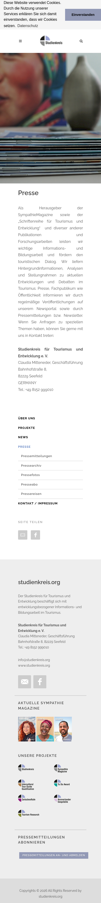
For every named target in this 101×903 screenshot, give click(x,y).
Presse (24, 446)
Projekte (26, 427)
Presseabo (29, 484)
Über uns (26, 418)
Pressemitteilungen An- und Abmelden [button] (53, 854)
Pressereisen (31, 493)
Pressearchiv (31, 465)
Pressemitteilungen (36, 456)
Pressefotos (30, 474)
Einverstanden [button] (83, 15)
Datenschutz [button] (27, 26)
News (23, 437)
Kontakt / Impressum (38, 503)
